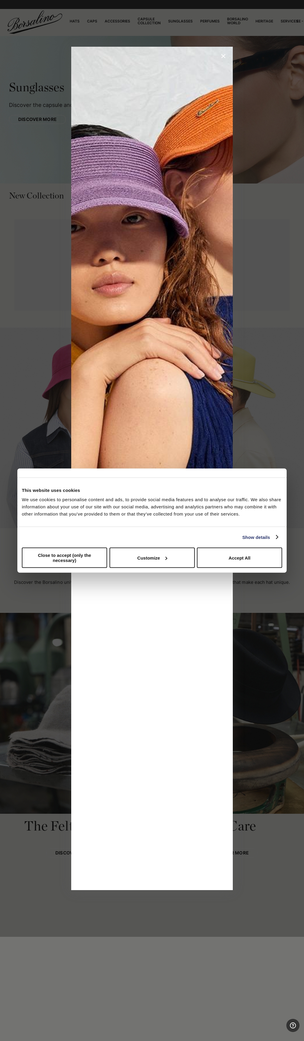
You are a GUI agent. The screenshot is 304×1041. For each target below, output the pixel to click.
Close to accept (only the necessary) (64, 558)
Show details (256, 537)
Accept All (239, 557)
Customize (152, 557)
